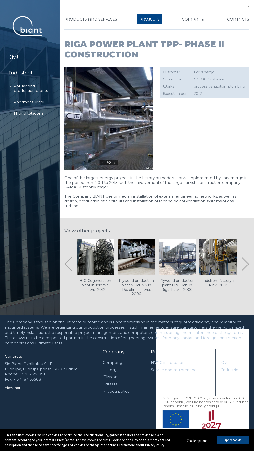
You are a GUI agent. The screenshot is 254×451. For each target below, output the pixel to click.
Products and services (175, 352)
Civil (13, 57)
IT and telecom (28, 113)
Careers (110, 384)
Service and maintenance (175, 369)
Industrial (20, 73)
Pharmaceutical (29, 102)
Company (114, 352)
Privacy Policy (154, 444)
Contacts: (14, 356)
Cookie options (197, 440)
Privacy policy (116, 391)
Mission (110, 376)
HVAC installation (168, 362)
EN (244, 7)
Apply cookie (233, 440)
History (109, 369)
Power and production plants (31, 88)
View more (14, 388)
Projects (230, 352)
